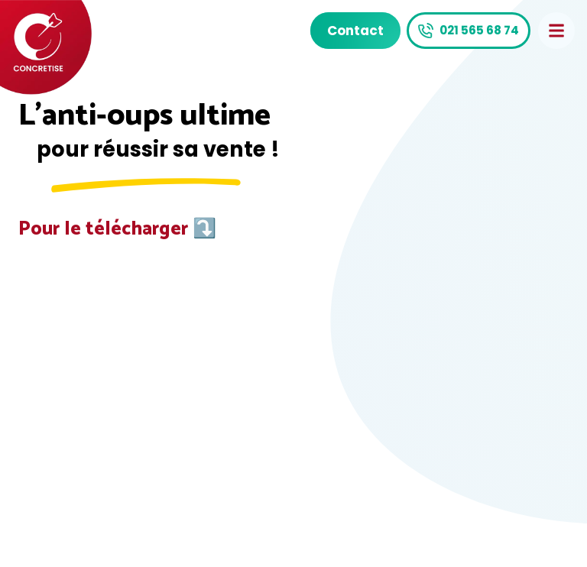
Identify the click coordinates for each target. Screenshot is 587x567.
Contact (355, 30)
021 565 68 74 (479, 30)
